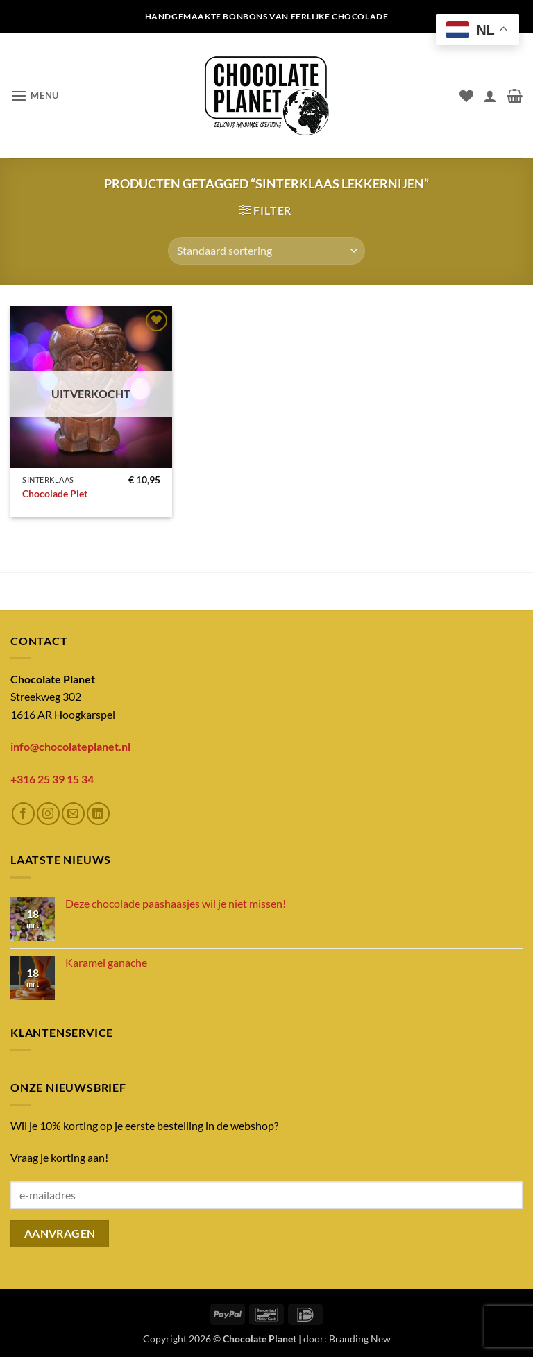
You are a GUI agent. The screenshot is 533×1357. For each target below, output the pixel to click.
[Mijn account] (490, 96)
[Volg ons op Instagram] (48, 813)
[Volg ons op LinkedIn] (98, 813)
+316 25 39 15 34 (52, 778)
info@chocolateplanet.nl (70, 746)
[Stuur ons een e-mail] (73, 813)
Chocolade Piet (54, 493)
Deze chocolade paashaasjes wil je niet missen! (175, 903)
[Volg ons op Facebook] (23, 813)
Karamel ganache (106, 962)
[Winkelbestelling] (266, 251)
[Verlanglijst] (466, 96)
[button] (34, 95)
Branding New (360, 1338)
